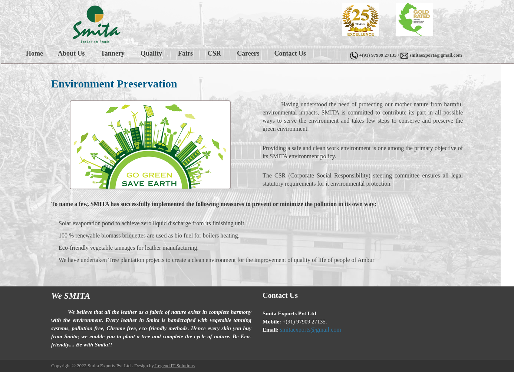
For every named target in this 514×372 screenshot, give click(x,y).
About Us (71, 53)
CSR (214, 53)
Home (34, 53)
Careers (248, 53)
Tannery (113, 53)
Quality (151, 53)
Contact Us (290, 53)
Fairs (185, 53)
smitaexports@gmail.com (436, 55)
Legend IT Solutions (174, 365)
